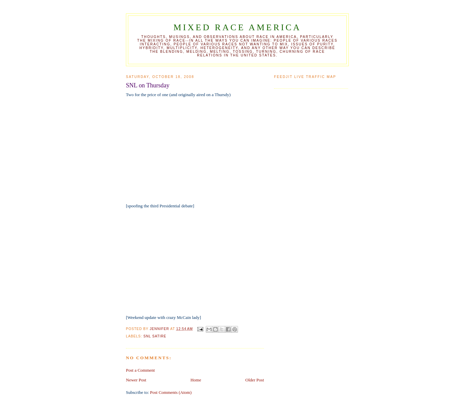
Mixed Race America (237, 27)
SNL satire (154, 336)
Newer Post (136, 379)
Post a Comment (140, 370)
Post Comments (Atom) (171, 392)
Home (196, 379)
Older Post (254, 379)
